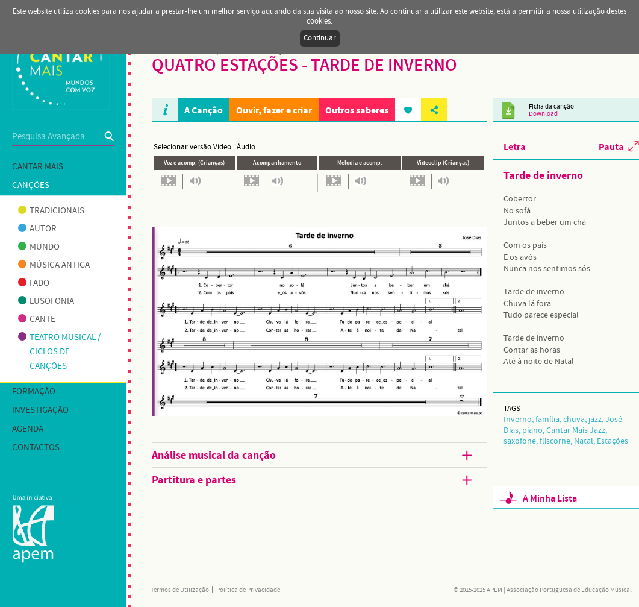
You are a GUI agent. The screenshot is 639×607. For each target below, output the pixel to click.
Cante (36, 319)
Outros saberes (356, 110)
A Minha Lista (550, 498)
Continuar (320, 38)
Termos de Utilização (180, 590)
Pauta (611, 146)
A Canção (203, 110)
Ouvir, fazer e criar (274, 110)
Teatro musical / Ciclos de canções (59, 352)
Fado (33, 283)
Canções (30, 186)
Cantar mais (37, 167)
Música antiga (54, 265)
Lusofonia (46, 301)
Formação (33, 392)
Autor (37, 229)
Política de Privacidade (248, 590)
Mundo (39, 247)
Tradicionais (51, 211)
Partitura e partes (313, 480)
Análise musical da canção (313, 455)
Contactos (36, 448)
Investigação (40, 410)
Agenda (27, 429)
